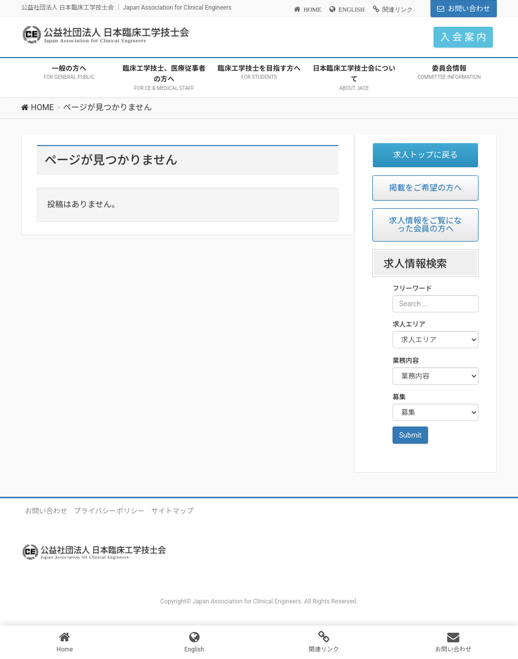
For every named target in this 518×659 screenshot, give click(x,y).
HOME (312, 10)
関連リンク (397, 10)
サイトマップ (172, 511)
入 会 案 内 (463, 37)
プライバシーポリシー (109, 511)
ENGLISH (351, 10)
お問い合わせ (469, 9)
